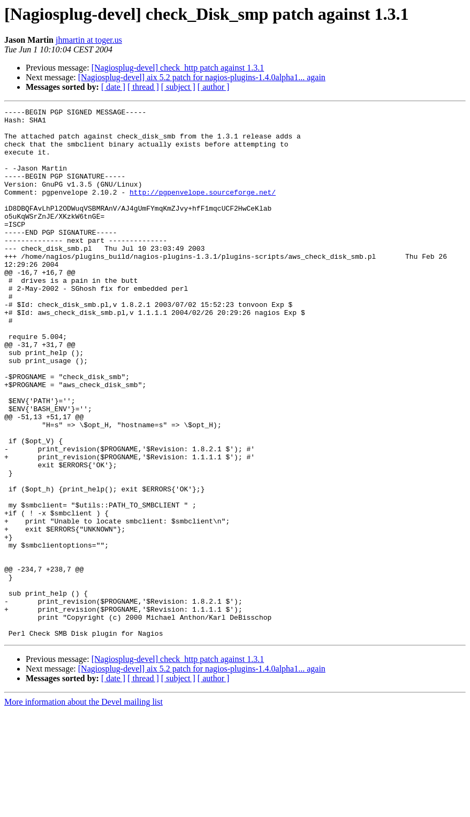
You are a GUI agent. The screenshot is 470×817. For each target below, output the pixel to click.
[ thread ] (143, 86)
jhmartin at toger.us (89, 39)
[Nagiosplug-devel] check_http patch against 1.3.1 (178, 67)
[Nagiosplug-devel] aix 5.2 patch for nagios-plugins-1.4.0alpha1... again (201, 77)
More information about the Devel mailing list (83, 807)
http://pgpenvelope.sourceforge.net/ (203, 209)
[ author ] (214, 86)
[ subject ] (178, 86)
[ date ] (113, 86)
